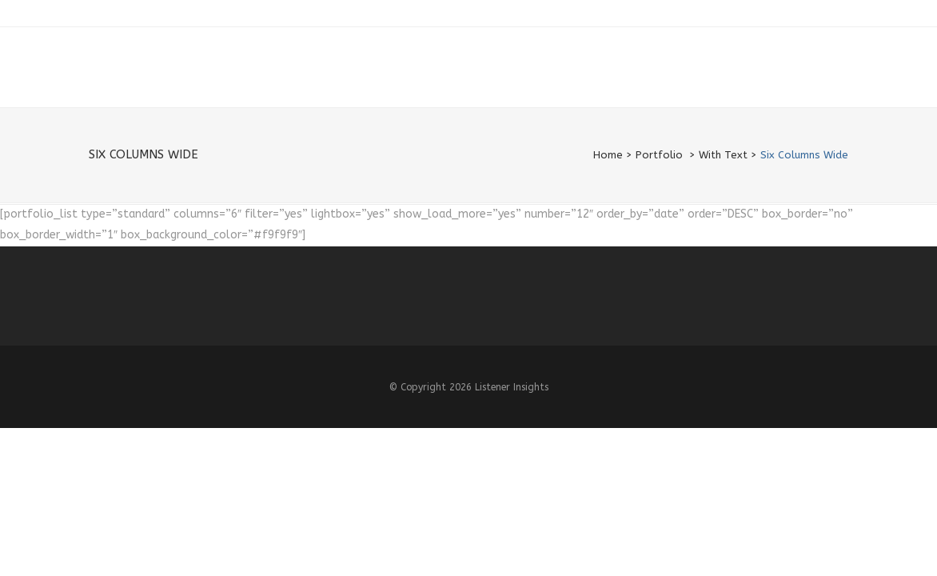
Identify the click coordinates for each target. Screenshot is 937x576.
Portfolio (659, 155)
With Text (723, 155)
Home (608, 155)
